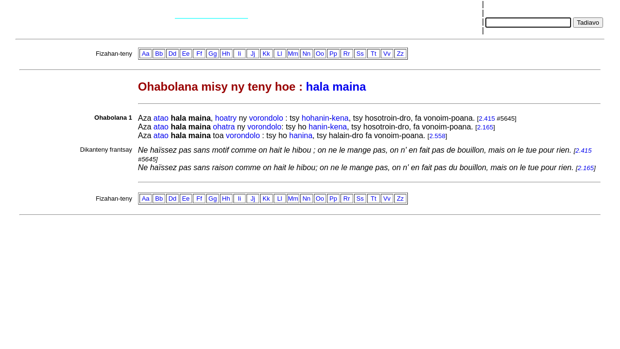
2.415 (487, 118)
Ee (186, 53)
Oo (320, 53)
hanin (318, 127)
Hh (226, 53)
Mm (293, 53)
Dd (173, 53)
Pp (333, 53)
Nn (306, 53)
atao (161, 118)
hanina (300, 135)
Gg (212, 53)
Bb (159, 53)
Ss (360, 53)
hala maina (336, 86)
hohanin (315, 118)
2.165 (485, 127)
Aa (146, 53)
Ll (279, 53)
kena (340, 118)
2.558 (437, 136)
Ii (239, 53)
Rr (346, 53)
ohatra (224, 127)
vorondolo (266, 118)
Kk (266, 53)
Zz (400, 53)
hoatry (225, 118)
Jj (252, 53)
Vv (386, 53)
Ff (199, 53)
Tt (373, 53)
